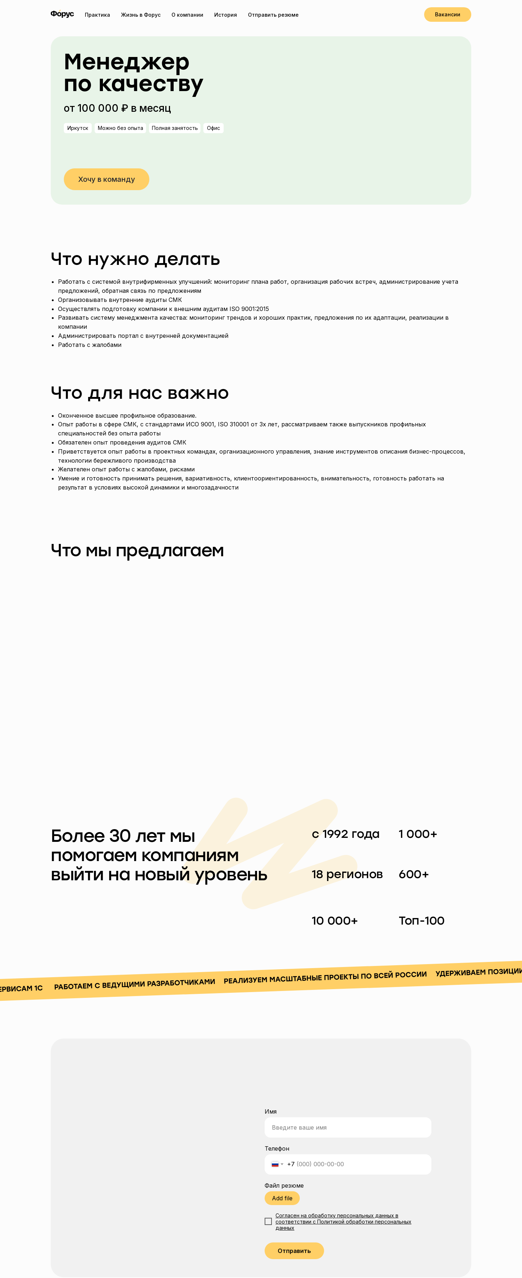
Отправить (294, 1250)
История (225, 15)
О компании (187, 15)
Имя (271, 1111)
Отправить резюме (273, 15)
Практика (97, 15)
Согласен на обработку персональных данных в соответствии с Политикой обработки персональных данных (343, 1221)
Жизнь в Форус (141, 15)
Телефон (277, 1148)
